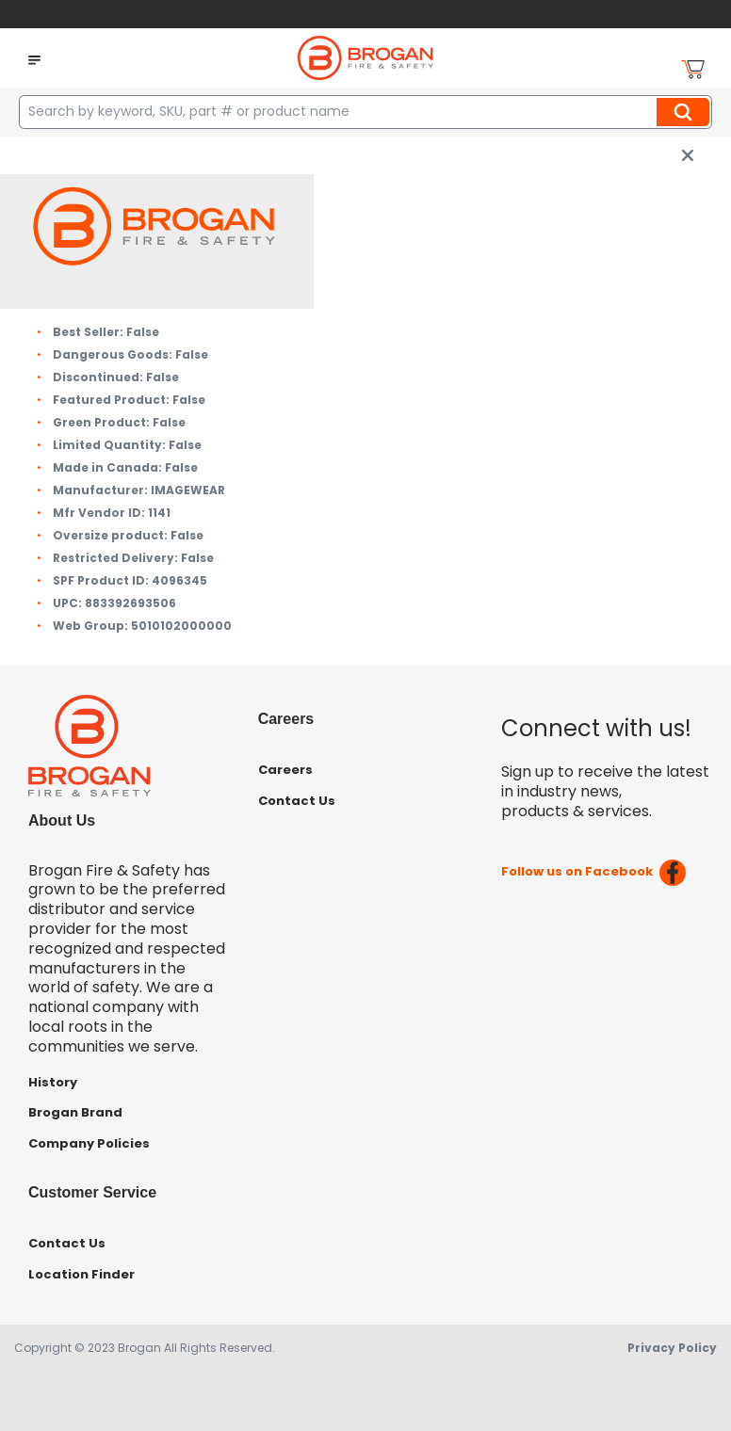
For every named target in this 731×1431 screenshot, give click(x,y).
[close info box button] (687, 155)
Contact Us (296, 801)
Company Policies (89, 1143)
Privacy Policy (672, 1348)
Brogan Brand (75, 1112)
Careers (285, 770)
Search (685, 112)
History (52, 1082)
